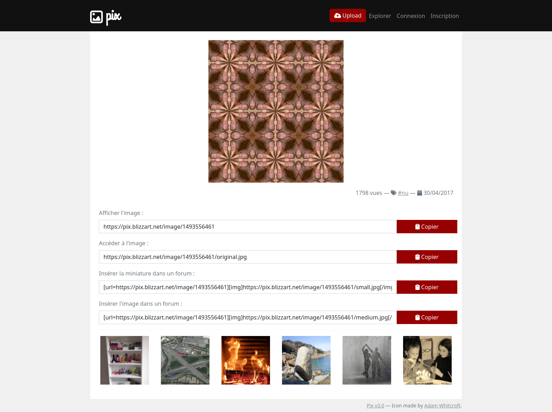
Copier (427, 226)
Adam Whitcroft (442, 405)
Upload (348, 15)
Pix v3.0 (375, 405)
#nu (403, 193)
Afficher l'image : (121, 213)
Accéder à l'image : (123, 243)
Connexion (411, 16)
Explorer (380, 16)
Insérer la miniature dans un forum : (147, 273)
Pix (105, 16)
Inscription (445, 16)
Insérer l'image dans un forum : (140, 304)
